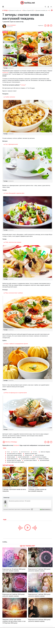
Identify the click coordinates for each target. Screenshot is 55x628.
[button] (48, 7)
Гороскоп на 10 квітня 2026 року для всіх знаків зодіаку (13, 570)
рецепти (5, 32)
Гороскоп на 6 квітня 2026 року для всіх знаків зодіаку (39, 620)
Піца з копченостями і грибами (14, 293)
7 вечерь (35, 451)
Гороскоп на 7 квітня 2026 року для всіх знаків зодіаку (39, 595)
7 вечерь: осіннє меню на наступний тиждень (37, 490)
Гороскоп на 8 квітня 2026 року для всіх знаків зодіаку (13, 595)
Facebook (16, 445)
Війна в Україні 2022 (28, 10)
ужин (8, 451)
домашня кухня (25, 451)
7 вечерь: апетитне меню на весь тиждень (14, 490)
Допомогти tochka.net (15, 10)
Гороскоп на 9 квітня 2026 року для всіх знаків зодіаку (39, 570)
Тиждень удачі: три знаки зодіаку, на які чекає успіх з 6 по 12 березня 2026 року (14, 621)
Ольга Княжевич (11, 25)
